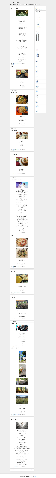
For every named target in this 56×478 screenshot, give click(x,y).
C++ (36, 70)
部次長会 (12, 235)
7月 (37, 34)
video (36, 90)
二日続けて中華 (14, 92)
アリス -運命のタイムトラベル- (17, 179)
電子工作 (37, 111)
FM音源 (37, 72)
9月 (37, 32)
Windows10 (37, 85)
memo (36, 80)
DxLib (36, 77)
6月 (37, 35)
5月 (37, 36)
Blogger (35, 476)
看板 (36, 82)
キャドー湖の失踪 (14, 8)
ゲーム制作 (37, 81)
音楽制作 (37, 86)
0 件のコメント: (19, 63)
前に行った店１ (14, 154)
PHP (36, 95)
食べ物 (13, 150)
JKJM (37, 8)
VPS (36, 87)
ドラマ (36, 66)
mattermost (37, 106)
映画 (13, 64)
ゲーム (13, 467)
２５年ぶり (13, 271)
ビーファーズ (13, 297)
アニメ (36, 107)
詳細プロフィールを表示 (39, 9)
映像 (36, 67)
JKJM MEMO (15, 3)
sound (36, 71)
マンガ (36, 76)
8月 (37, 33)
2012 (37, 53)
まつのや (12, 66)
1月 (37, 40)
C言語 (36, 102)
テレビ (36, 97)
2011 (37, 54)
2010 (37, 55)
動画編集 (37, 91)
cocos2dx (37, 75)
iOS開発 (37, 105)
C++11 (36, 92)
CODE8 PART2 (14, 323)
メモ (13, 415)
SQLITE (37, 96)
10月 (37, 31)
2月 (37, 39)
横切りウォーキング (15, 348)
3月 (37, 38)
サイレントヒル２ (14, 419)
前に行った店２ (14, 130)
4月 (37, 37)
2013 (37, 52)
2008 (37, 56)
